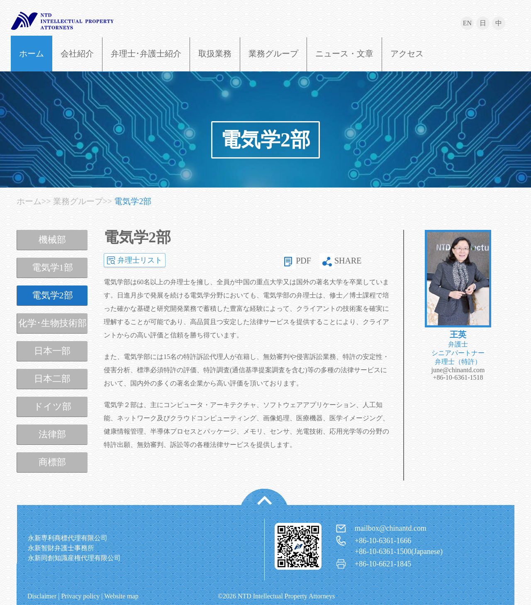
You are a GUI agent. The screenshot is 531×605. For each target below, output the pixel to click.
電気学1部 (52, 267)
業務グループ (273, 53)
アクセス (407, 53)
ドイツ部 (52, 406)
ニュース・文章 (344, 53)
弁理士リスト (139, 260)
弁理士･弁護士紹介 (146, 53)
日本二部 (52, 378)
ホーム (31, 53)
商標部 (52, 462)
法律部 (52, 434)
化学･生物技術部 (52, 323)
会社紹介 (77, 53)
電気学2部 (265, 140)
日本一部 (52, 351)
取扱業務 (214, 53)
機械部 (52, 239)
